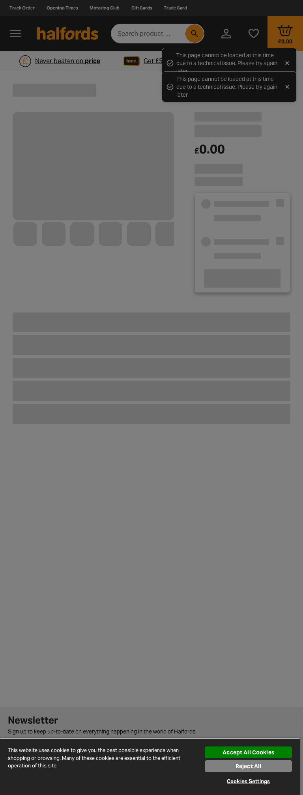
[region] (150, 766)
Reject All (248, 766)
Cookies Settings (248, 781)
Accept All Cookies (248, 752)
